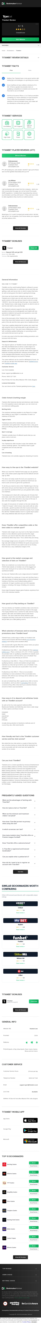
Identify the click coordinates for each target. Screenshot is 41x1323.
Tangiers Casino (12, 1210)
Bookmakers (10, 50)
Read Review (33, 1166)
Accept (34, 1322)
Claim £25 (34, 248)
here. (33, 386)
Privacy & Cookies (24, 1310)
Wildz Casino (11, 1229)
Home (3, 50)
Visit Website (20, 39)
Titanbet (18, 50)
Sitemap (4, 1310)
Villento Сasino (11, 1173)
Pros (11, 70)
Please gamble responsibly (21, 1297)
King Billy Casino (12, 1192)
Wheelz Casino (11, 1247)
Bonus (34, 1163)
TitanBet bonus (33, 361)
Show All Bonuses (20, 262)
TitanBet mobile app (11, 363)
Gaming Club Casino (13, 1220)
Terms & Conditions (34, 1310)
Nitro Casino (11, 1201)
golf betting (24, 683)
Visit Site (20, 872)
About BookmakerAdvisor (12, 1310)
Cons (29, 70)
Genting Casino (12, 1164)
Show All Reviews (20, 228)
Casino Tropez (11, 1238)
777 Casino (10, 1183)
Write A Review (20, 155)
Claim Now (34, 1001)
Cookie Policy (26, 1322)
